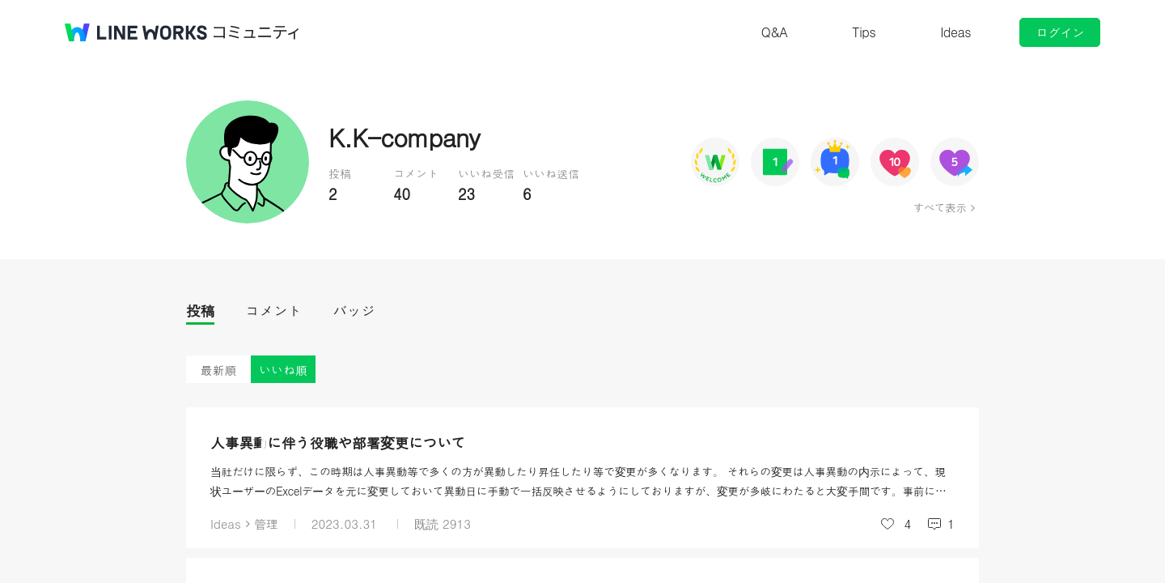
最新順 (219, 369)
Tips (863, 32)
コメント (273, 310)
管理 (266, 523)
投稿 (200, 310)
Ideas (955, 32)
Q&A (774, 32)
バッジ (354, 310)
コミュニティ (256, 32)
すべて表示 (939, 207)
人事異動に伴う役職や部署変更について (337, 442)
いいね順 (283, 369)
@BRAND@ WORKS (136, 32)
